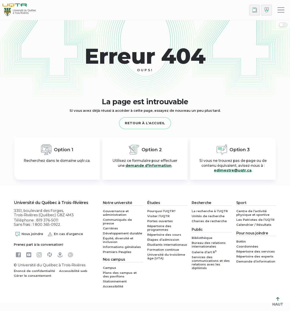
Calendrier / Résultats (253, 224)
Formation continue (163, 249)
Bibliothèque (202, 238)
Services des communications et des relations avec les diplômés (211, 262)
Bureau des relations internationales (209, 244)
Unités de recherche (208, 216)
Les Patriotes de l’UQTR (255, 219)
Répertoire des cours (164, 234)
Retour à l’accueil (145, 123)
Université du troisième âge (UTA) (166, 256)
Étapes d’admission (163, 239)
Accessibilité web (73, 271)
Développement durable (122, 233)
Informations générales (122, 247)
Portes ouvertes (160, 221)
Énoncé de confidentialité (34, 271)
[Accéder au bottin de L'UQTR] (254, 10)
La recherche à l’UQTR (210, 211)
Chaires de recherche (209, 221)
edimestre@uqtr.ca (232, 170)
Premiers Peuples (117, 252)
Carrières (110, 228)
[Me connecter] (266, 10)
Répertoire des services (255, 251)
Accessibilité (113, 286)
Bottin (241, 241)
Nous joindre (29, 234)
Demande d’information (255, 261)
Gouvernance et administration (116, 212)
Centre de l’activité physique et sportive (252, 212)
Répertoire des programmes (159, 227)
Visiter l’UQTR (158, 216)
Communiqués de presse (117, 221)
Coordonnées (247, 246)
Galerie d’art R (204, 252)
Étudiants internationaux (167, 244)
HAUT (277, 301)
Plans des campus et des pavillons (120, 274)
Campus (109, 268)
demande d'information (149, 165)
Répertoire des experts (254, 256)
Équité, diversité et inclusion (118, 240)
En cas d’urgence (65, 234)
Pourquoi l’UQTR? (161, 211)
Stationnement (115, 281)
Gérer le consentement (32, 275)
